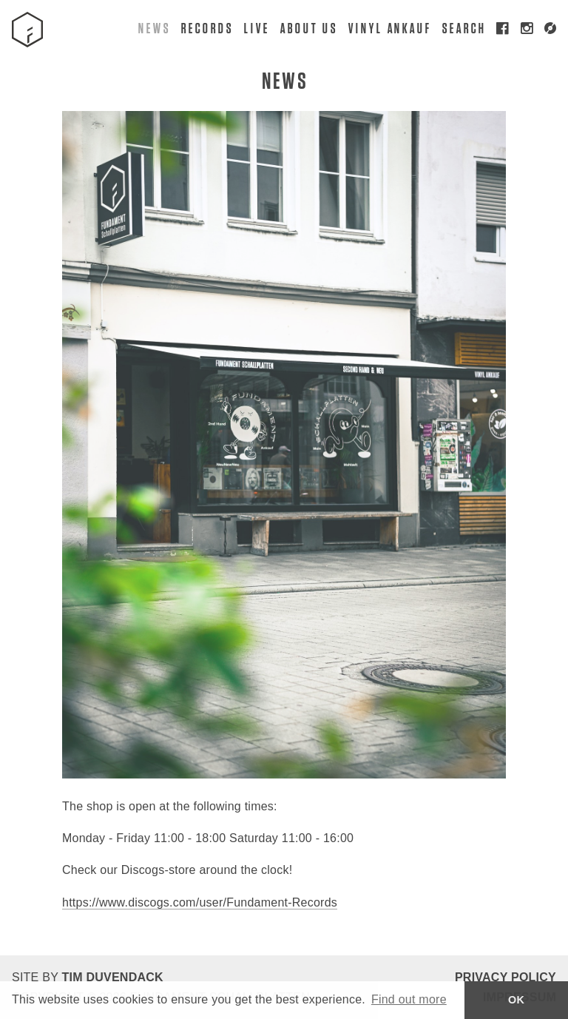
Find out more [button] (409, 999)
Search (464, 27)
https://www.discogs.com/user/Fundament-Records (199, 902)
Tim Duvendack (112, 977)
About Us (308, 27)
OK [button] (516, 1000)
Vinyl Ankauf (389, 27)
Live (256, 27)
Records (206, 27)
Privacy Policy (505, 977)
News (154, 27)
